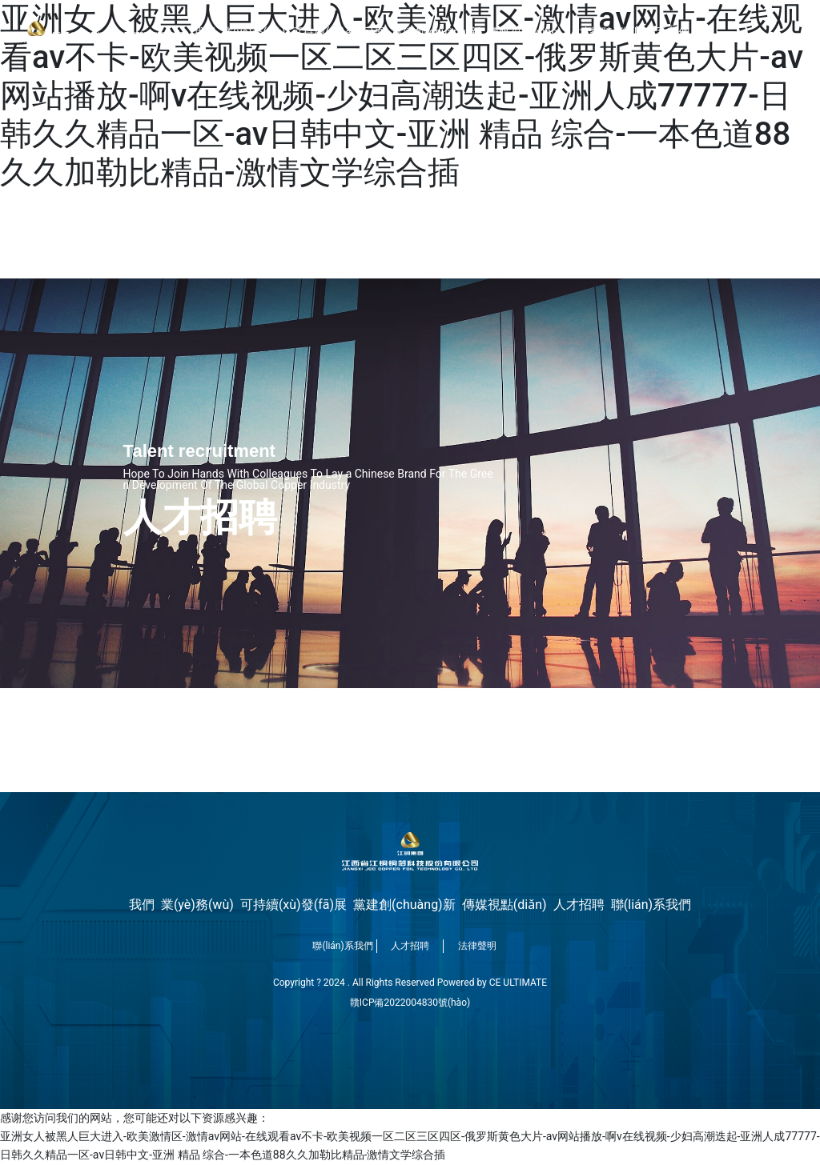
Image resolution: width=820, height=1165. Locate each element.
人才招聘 (410, 945)
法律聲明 (477, 945)
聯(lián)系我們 (342, 945)
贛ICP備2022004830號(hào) (410, 1002)
